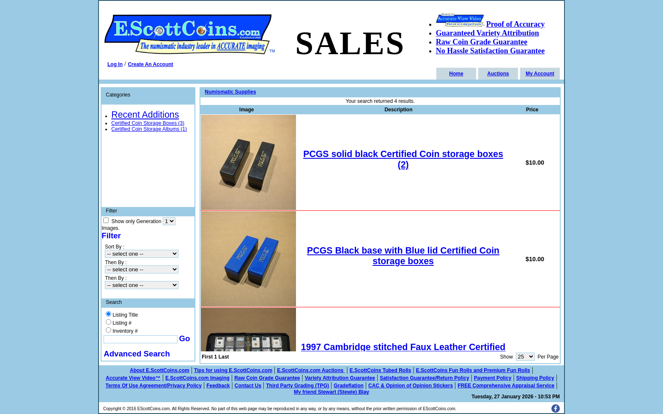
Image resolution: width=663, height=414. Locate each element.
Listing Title (125, 315)
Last (224, 357)
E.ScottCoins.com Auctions (311, 370)
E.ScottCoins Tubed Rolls (380, 370)
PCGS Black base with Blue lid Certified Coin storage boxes (403, 256)
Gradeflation (349, 386)
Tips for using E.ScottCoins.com (233, 370)
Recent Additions (145, 115)
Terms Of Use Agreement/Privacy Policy (154, 386)
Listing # (122, 323)
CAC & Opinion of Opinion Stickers (410, 386)
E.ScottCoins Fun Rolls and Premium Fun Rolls (473, 370)
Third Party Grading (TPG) (297, 386)
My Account (540, 74)
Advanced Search (137, 353)
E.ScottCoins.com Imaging (197, 378)
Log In (115, 64)
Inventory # (124, 331)
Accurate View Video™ (133, 378)
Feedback (218, 386)
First (207, 357)
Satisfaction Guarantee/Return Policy (424, 378)
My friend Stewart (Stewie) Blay (331, 392)
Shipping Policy (535, 378)
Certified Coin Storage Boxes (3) (147, 123)
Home (456, 74)
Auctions (498, 74)
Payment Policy (493, 378)
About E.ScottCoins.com (159, 370)
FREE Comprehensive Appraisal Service (506, 386)
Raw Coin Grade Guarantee (267, 378)
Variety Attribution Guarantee (340, 378)
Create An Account (150, 64)
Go (184, 338)
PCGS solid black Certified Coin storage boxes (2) (403, 159)
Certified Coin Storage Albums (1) (149, 129)
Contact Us (248, 386)
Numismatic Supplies (230, 92)
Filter (111, 235)
